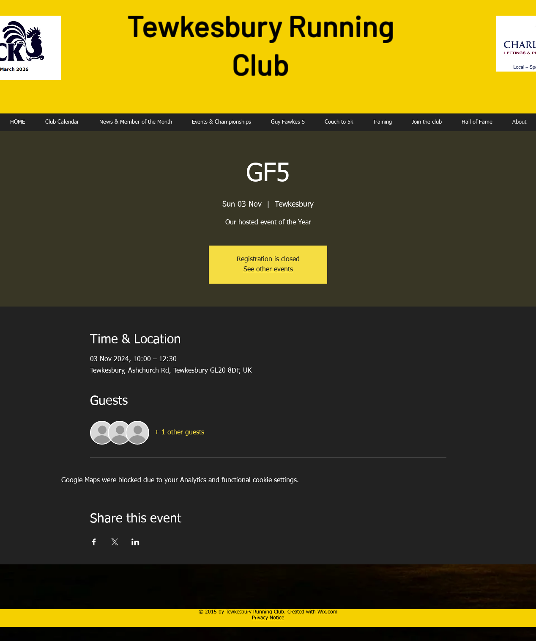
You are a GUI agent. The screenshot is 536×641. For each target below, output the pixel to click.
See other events (268, 269)
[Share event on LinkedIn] (135, 542)
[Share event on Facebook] (94, 542)
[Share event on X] (115, 542)
